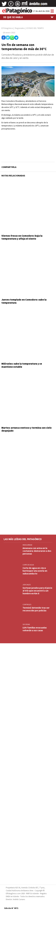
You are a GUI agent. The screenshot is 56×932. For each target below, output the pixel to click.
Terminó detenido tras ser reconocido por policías (36, 609)
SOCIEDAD (26, 624)
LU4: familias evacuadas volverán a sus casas (35, 629)
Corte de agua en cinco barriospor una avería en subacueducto (35, 571)
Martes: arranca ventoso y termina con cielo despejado (26, 429)
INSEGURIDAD (27, 545)
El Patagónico (7, 28)
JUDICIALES (27, 585)
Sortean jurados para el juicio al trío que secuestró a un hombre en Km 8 (37, 590)
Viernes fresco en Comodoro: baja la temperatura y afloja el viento (21, 237)
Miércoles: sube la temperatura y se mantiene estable (21, 365)
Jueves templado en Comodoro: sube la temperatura (24, 301)
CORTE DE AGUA (28, 565)
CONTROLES (27, 605)
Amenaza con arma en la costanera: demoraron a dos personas (37, 551)
